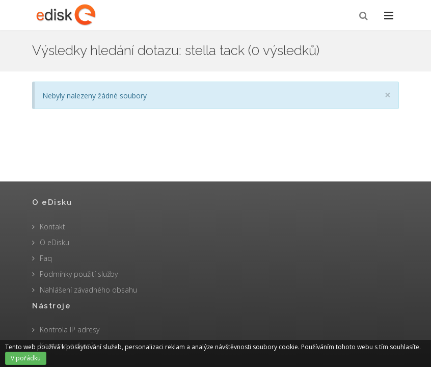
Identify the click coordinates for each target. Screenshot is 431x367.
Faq (46, 258)
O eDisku (54, 242)
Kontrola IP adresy (69, 329)
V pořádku (26, 358)
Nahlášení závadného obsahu (88, 290)
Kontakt (52, 226)
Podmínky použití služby (79, 274)
